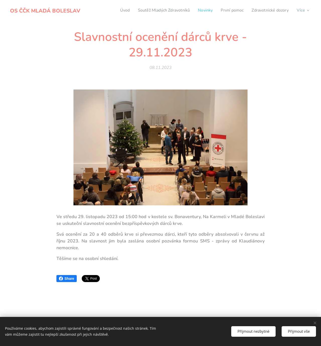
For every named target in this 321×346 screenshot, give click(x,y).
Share (66, 279)
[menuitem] (116, 10)
